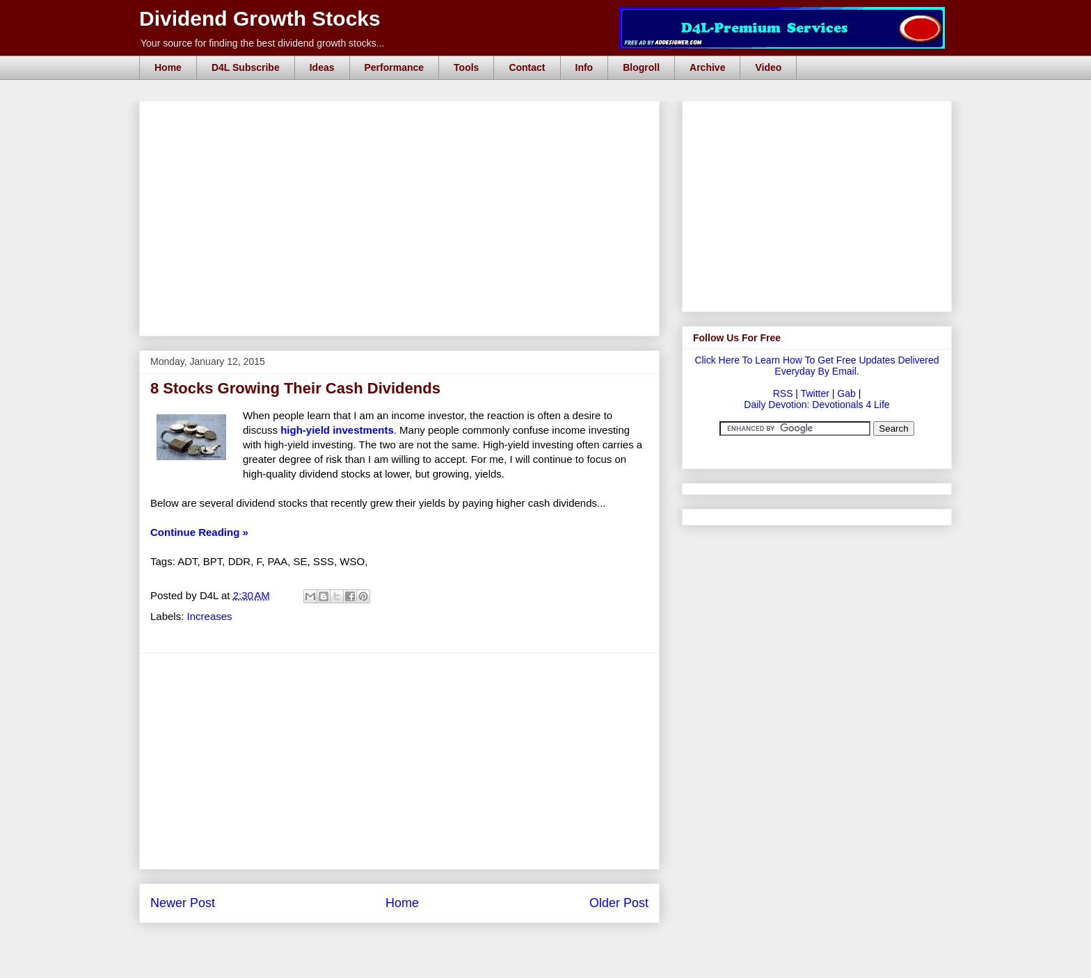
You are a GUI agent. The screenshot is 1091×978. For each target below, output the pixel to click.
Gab (846, 393)
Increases (209, 616)
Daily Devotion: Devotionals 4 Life (816, 404)
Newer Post (182, 903)
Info (584, 67)
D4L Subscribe (246, 67)
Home (168, 67)
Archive (707, 67)
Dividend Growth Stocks (260, 18)
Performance (394, 67)
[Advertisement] (403, 116)
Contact (527, 67)
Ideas (322, 67)
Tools (466, 67)
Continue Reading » (199, 532)
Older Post (618, 903)
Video (768, 67)
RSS (783, 393)
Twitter (815, 393)
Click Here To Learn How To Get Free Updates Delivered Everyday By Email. (816, 365)
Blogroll (641, 67)
